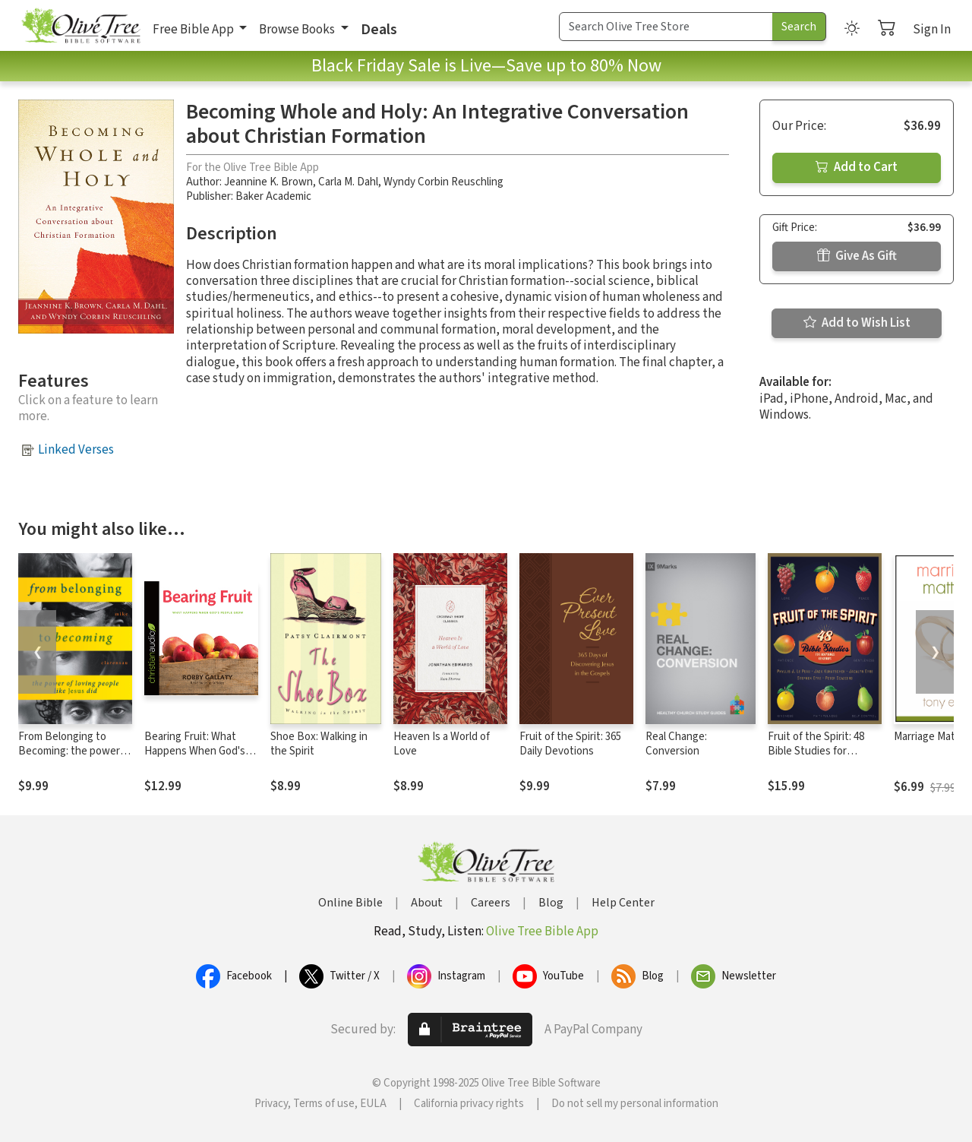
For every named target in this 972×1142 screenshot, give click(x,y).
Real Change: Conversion (676, 744)
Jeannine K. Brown (268, 182)
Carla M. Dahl (348, 182)
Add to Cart (857, 167)
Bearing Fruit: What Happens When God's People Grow (194, 751)
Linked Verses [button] (76, 450)
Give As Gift (857, 256)
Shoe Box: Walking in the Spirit (319, 744)
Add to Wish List (856, 323)
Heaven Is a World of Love (441, 744)
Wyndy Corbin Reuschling (443, 182)
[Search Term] (666, 26)
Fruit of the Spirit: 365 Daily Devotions (570, 744)
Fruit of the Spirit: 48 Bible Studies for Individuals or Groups (817, 751)
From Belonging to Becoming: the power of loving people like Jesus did (75, 758)
